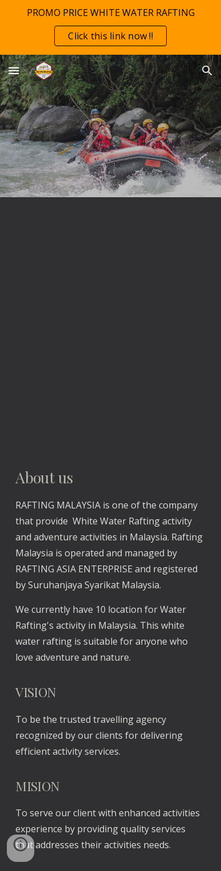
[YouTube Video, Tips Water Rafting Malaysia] (110, 322)
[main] (110, 659)
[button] (13, 70)
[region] (110, 27)
